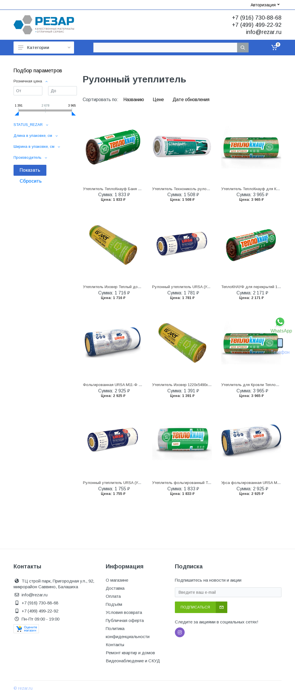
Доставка (115, 588)
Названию (134, 99)
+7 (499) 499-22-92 (256, 25)
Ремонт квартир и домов (130, 652)
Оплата (113, 596)
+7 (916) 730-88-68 (256, 17)
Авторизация (265, 5)
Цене (159, 99)
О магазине (117, 580)
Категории (44, 47)
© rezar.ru (23, 688)
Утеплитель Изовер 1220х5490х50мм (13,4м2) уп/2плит (200, 385)
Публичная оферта (125, 620)
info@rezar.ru (263, 32)
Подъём (114, 604)
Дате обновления (191, 99)
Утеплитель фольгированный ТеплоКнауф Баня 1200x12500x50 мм (212, 483)
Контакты (115, 644)
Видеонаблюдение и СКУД (133, 660)
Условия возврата (124, 612)
